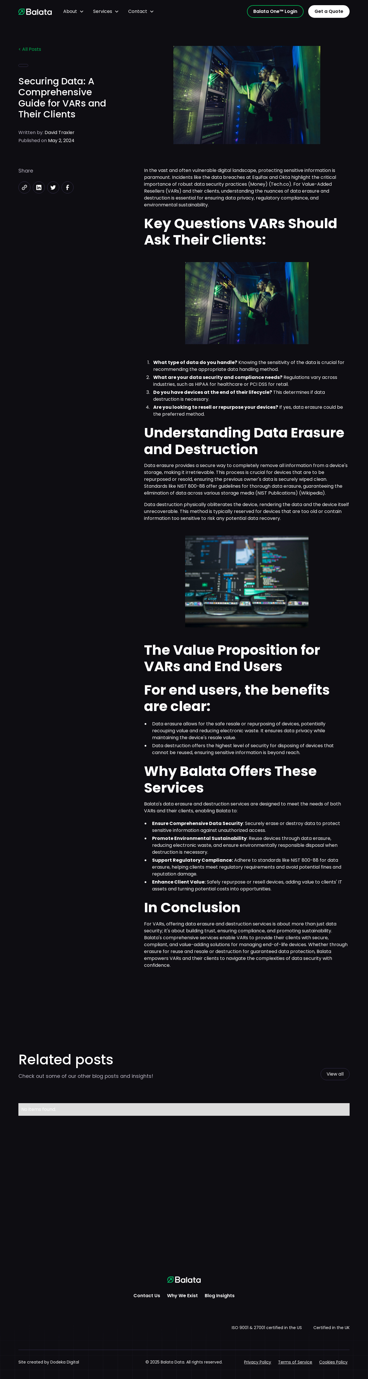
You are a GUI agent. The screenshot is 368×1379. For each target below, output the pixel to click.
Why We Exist (182, 1295)
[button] (74, 11)
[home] (35, 11)
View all (335, 1074)
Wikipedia (312, 493)
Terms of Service (295, 1362)
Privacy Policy (257, 1362)
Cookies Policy (333, 1362)
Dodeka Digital (64, 1362)
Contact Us (146, 1295)
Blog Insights (220, 1295)
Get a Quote (329, 11)
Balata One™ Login (275, 11)
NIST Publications (276, 493)
